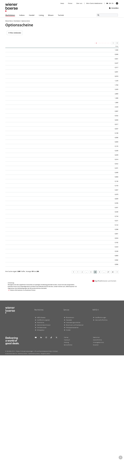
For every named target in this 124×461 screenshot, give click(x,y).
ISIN (67, 43)
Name (8, 43)
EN (112, 3)
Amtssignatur (40, 436)
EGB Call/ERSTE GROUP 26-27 (18, 88)
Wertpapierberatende (72, 433)
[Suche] (107, 15)
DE (107, 3)
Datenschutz (96, 443)
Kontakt (68, 436)
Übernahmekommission (44, 431)
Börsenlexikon (70, 423)
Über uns (79, 3)
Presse (70, 3)
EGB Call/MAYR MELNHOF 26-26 (19, 369)
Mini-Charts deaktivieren (94, 3)
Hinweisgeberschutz (98, 448)
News (62, 3)
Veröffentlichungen (100, 423)
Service (66, 415)
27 (108, 378)
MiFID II (96, 415)
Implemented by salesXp (34, 459)
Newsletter (69, 425)
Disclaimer (96, 450)
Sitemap (66, 443)
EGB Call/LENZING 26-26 (16, 206)
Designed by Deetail (45, 459)
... (86, 378)
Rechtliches (38, 415)
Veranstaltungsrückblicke (73, 428)
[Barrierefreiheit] (117, 3)
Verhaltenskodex (41, 433)
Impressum (67, 445)
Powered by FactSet (22, 459)
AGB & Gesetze (41, 423)
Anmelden (114, 8)
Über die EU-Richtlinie (101, 425)
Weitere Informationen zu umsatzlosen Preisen (22, 396)
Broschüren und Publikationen (75, 431)
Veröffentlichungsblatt (43, 425)
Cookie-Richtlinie (97, 445)
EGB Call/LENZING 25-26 (16, 160)
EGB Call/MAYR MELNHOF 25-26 (19, 310)
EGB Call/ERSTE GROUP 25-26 (18, 49)
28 (112, 378)
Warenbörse (40, 428)
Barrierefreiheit (68, 450)
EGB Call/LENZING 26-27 (16, 238)
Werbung (66, 448)
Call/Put (85, 43)
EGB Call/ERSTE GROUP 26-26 (18, 62)
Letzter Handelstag (95, 43)
